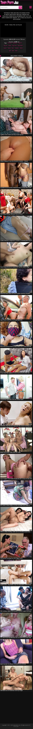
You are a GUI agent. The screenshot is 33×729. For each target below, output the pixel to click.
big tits (20, 43)
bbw (13, 48)
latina (9, 45)
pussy (5, 48)
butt (13, 50)
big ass (5, 45)
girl (10, 50)
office (21, 48)
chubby (17, 48)
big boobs (20, 45)
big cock (14, 45)
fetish (9, 48)
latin (16, 50)
